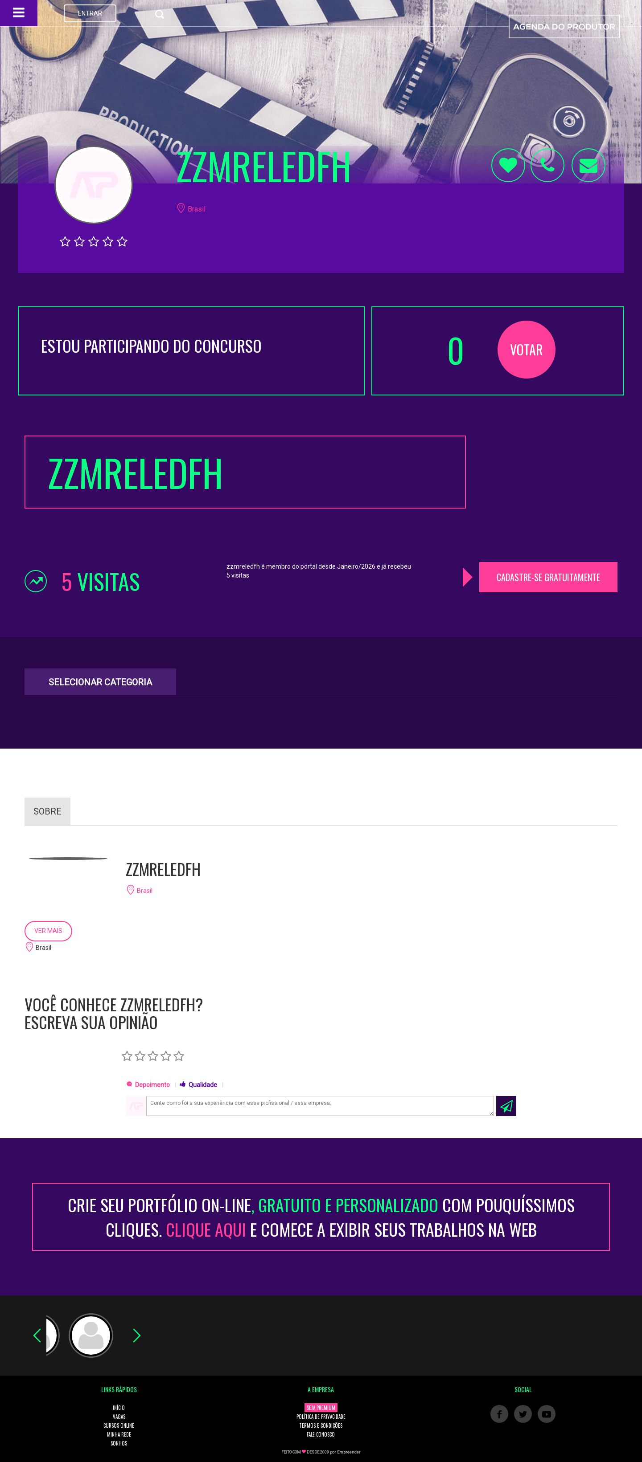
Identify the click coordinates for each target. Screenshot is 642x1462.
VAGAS (119, 1416)
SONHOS (119, 1443)
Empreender (349, 1452)
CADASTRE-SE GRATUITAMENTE (548, 577)
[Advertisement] (548, 491)
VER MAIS (48, 930)
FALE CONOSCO (321, 1434)
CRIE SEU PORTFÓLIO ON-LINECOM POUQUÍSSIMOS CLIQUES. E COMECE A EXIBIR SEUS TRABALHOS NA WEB (321, 1216)
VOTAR (526, 349)
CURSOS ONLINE (118, 1425)
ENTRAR (90, 13)
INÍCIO (119, 1407)
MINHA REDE (119, 1434)
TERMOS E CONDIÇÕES (320, 1425)
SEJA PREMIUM (321, 1407)
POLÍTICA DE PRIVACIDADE (321, 1416)
